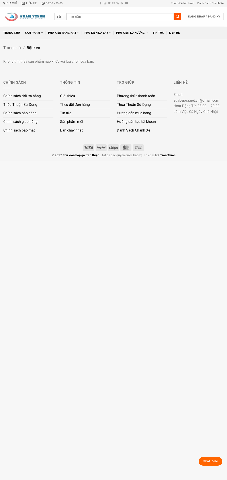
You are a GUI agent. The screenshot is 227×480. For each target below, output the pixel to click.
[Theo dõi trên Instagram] (105, 3)
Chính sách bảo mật (19, 130)
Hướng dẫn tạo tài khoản (136, 122)
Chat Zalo (210, 461)
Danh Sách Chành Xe (210, 3)
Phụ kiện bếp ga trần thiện (81, 155)
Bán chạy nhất (71, 130)
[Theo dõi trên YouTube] (126, 3)
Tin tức (158, 32)
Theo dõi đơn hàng (182, 3)
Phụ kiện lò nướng (132, 33)
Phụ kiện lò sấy (97, 33)
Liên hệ (174, 32)
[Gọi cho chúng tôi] (117, 3)
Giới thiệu (67, 96)
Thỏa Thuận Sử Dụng (20, 105)
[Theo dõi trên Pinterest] (122, 3)
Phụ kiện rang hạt (64, 33)
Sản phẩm (34, 33)
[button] (204, 17)
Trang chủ (11, 32)
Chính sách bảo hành (20, 113)
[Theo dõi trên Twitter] (109, 3)
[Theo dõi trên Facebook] (100, 3)
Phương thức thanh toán (136, 96)
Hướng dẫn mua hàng (134, 113)
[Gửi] (177, 17)
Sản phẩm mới (71, 122)
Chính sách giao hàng (20, 122)
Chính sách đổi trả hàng (22, 96)
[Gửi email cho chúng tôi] (113, 3)
